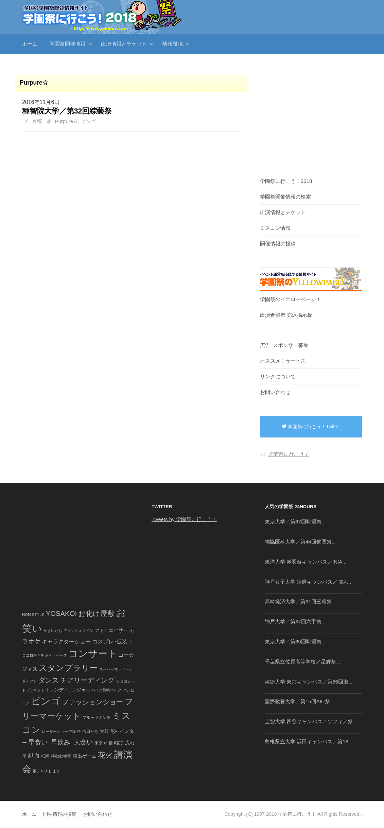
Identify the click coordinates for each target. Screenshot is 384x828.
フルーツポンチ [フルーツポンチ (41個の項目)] (96, 717)
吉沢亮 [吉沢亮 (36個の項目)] (75, 731)
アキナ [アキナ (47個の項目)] (101, 630)
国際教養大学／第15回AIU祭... (299, 701)
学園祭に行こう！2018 (286, 181)
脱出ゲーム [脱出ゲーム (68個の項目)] (85, 756)
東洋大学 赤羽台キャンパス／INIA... (306, 562)
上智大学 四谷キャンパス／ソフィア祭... (311, 721)
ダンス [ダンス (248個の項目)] (48, 680)
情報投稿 (172, 44)
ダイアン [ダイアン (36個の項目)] (29, 681)
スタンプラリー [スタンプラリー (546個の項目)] (68, 667)
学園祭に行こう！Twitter (311, 426)
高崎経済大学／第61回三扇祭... (300, 601)
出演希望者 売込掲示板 (286, 315)
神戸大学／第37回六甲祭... (295, 621)
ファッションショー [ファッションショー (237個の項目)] (92, 702)
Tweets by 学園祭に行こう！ (184, 519)
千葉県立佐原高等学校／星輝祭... (303, 662)
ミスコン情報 (275, 228)
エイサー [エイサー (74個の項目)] (118, 630)
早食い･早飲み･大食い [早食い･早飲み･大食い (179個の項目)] (60, 742)
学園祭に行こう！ (288, 454)
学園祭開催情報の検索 (285, 197)
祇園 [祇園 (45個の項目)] (45, 756)
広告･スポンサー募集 (284, 345)
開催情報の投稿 (278, 243)
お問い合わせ (275, 392)
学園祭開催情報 (67, 44)
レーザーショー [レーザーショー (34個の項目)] (55, 731)
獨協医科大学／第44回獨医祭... (300, 542)
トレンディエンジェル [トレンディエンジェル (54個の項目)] (68, 689)
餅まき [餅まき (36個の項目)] (54, 771)
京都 (37, 121)
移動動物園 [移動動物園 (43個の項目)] (61, 756)
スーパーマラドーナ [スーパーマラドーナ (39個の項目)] (116, 669)
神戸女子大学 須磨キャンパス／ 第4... (308, 582)
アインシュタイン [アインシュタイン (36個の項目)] (78, 630)
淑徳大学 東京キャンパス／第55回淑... (308, 682)
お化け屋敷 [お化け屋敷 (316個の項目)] (96, 613)
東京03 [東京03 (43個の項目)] (100, 743)
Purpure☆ (66, 121)
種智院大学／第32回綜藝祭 (66, 111)
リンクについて (278, 376)
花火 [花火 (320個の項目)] (105, 755)
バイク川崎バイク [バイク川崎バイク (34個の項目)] (106, 690)
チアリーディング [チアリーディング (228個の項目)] (87, 680)
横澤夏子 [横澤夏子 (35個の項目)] (116, 743)
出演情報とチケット (124, 44)
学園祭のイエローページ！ (290, 299)
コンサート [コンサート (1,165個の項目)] (92, 653)
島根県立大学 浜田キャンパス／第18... (308, 741)
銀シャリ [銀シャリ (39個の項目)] (40, 771)
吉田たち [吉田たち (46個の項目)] (90, 731)
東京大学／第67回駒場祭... (295, 521)
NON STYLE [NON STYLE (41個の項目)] (33, 615)
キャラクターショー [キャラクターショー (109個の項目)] (66, 641)
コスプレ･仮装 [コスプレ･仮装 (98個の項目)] (109, 641)
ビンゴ (88, 121)
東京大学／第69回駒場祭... (295, 641)
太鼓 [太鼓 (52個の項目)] (104, 731)
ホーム (29, 44)
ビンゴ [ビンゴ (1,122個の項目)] (45, 701)
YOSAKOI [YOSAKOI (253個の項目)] (61, 613)
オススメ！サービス (283, 361)
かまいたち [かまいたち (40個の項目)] (52, 630)
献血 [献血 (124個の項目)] (34, 756)
